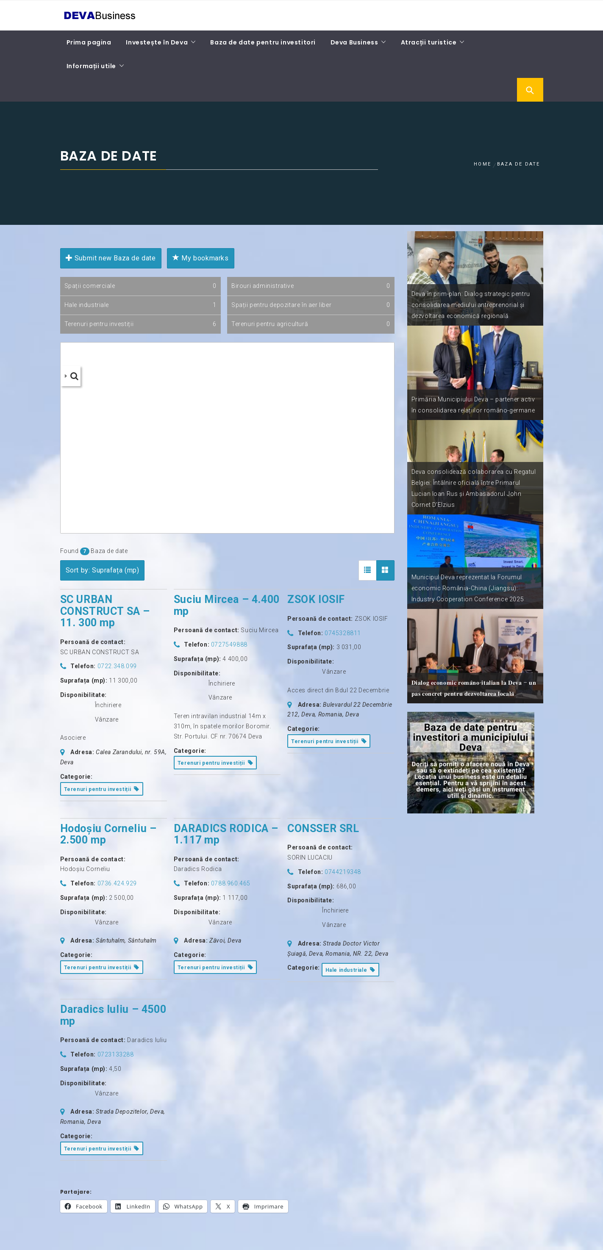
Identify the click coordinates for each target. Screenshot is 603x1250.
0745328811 (343, 633)
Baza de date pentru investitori (263, 42)
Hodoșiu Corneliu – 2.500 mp (108, 834)
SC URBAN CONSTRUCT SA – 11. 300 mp (105, 611)
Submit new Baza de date (111, 258)
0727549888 (229, 644)
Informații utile (92, 66)
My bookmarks (200, 258)
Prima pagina (89, 42)
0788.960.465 (230, 883)
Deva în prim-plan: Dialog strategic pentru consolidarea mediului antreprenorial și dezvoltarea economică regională (470, 304)
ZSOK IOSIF (316, 599)
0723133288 (115, 1054)
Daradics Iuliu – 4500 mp (113, 1015)
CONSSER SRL (323, 828)
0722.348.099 (117, 666)
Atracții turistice (429, 42)
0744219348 (343, 871)
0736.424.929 (117, 883)
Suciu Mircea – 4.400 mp (227, 605)
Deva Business (354, 42)
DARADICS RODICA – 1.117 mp (226, 834)
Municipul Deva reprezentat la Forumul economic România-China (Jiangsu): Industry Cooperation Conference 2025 (467, 588)
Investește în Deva (157, 42)
